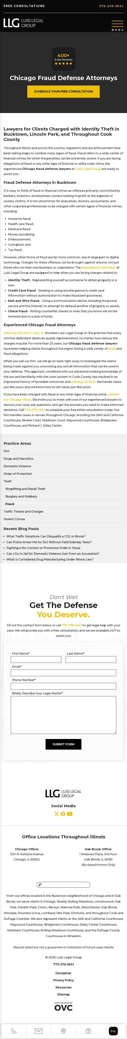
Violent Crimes (14, 521)
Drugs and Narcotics (18, 461)
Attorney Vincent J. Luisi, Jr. (24, 335)
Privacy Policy (63, 982)
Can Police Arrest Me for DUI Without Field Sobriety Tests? (49, 544)
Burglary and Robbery (21, 499)
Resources (64, 990)
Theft (7, 484)
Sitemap (63, 997)
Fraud (9, 506)
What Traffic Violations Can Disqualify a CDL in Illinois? (46, 539)
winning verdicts (83, 384)
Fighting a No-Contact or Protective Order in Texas (43, 550)
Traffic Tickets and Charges (23, 514)
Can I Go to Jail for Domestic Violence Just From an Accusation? (52, 556)
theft (112, 351)
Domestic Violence (17, 468)
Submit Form (63, 747)
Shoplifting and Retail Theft (25, 491)
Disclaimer (63, 975)
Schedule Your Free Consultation (63, 94)
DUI (6, 453)
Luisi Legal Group (88, 171)
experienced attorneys (98, 270)
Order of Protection (18, 476)
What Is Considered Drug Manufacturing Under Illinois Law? (50, 562)
